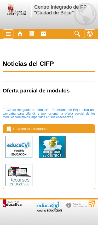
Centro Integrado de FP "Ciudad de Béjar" (60, 9)
